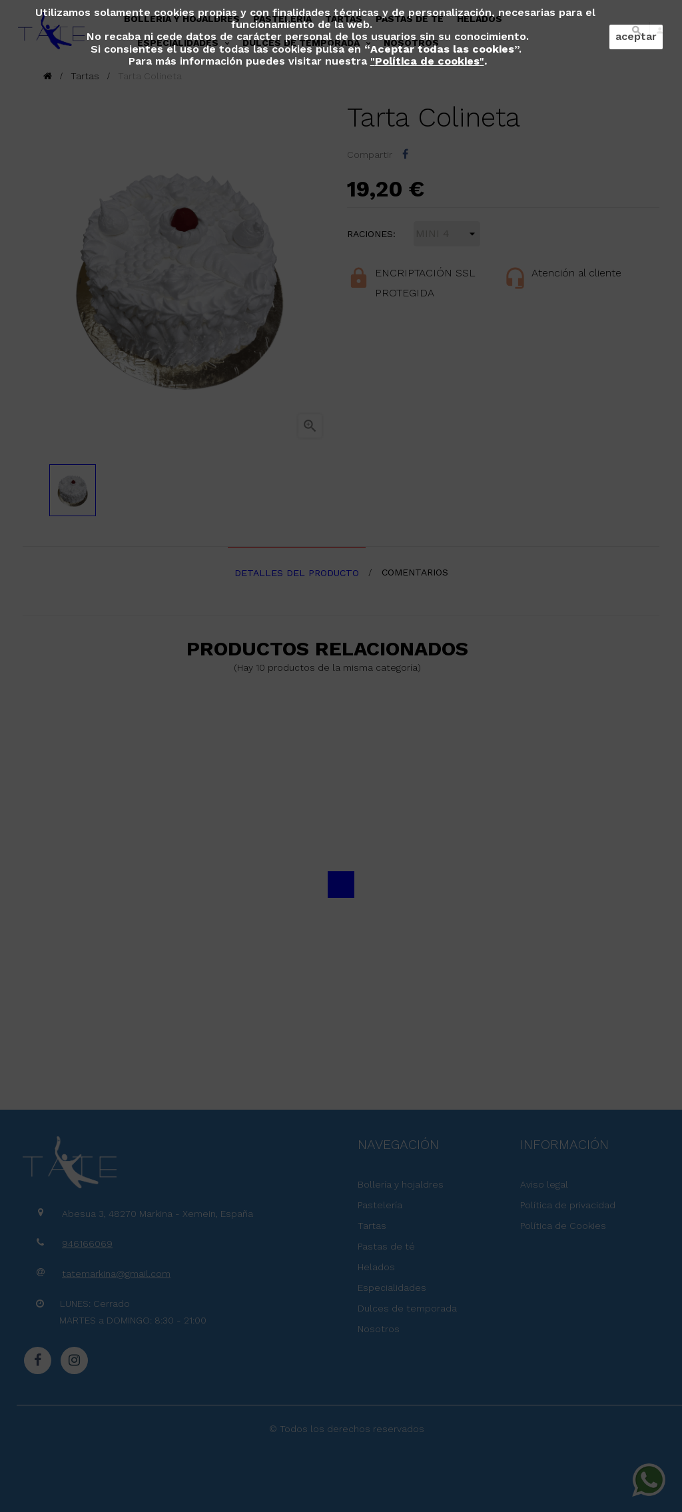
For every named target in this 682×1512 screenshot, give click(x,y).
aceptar (636, 36)
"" (427, 61)
